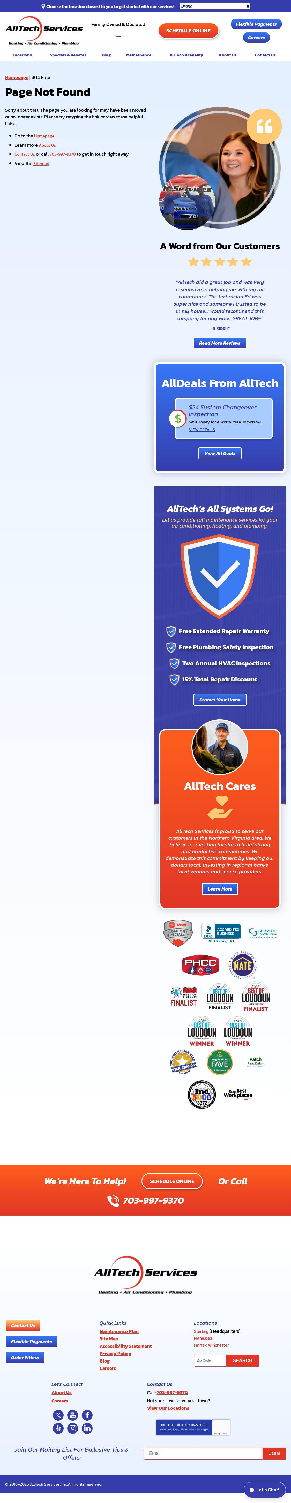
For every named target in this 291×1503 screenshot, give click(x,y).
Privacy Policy (179, 1439)
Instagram (72, 1438)
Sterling (202, 1347)
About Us (48, 161)
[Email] (215, 1463)
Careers (226, 55)
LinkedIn (87, 1438)
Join (274, 1463)
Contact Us (25, 170)
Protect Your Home (220, 716)
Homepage (16, 94)
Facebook (87, 1424)
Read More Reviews (220, 360)
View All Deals (220, 469)
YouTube (72, 1424)
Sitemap (41, 179)
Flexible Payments (226, 42)
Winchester (220, 1360)
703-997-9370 (125, 41)
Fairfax (201, 1360)
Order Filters (25, 1374)
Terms (224, 1443)
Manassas (204, 1354)
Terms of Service (196, 1439)
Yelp (58, 1438)
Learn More (220, 905)
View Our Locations (168, 1418)
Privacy (217, 1443)
